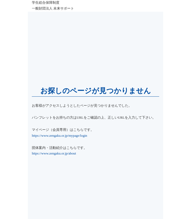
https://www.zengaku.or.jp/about (54, 153)
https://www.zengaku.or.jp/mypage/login (59, 136)
